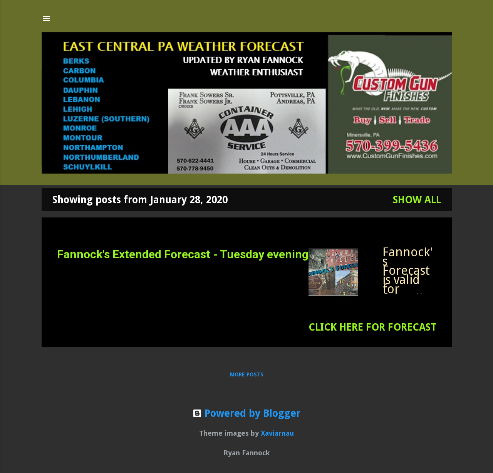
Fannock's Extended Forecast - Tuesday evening (183, 254)
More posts (246, 374)
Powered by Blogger (246, 413)
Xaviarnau (277, 433)
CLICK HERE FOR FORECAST (372, 327)
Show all (417, 200)
